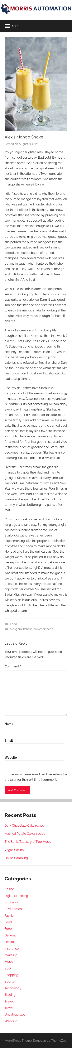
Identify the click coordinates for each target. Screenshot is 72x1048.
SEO (8, 968)
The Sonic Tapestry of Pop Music (28, 842)
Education (12, 902)
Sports (9, 981)
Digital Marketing (16, 896)
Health (9, 942)
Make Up (11, 955)
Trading (10, 995)
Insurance (12, 948)
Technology (13, 988)
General (10, 935)
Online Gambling (16, 858)
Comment (13, 666)
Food (13, 624)
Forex (8, 928)
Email (10, 741)
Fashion (10, 915)
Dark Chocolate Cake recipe (24, 825)
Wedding (11, 1021)
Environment (14, 909)
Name (10, 724)
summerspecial (44, 629)
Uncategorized (15, 1014)
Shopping (11, 975)
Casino (9, 889)
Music (9, 962)
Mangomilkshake (21, 629)
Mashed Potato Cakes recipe (25, 833)
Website (11, 757)
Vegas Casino (14, 850)
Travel (9, 1001)
